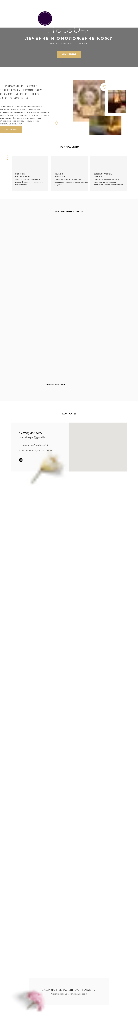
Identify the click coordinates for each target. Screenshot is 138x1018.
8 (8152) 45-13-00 (30, 433)
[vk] (21, 460)
